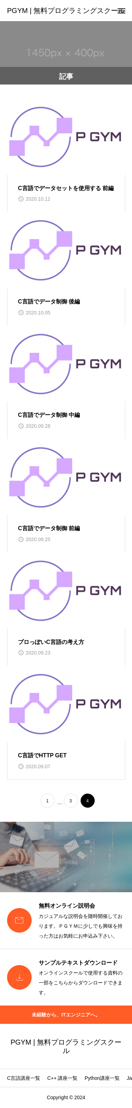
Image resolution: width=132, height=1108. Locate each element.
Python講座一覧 (102, 1078)
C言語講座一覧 (23, 1078)
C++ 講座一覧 (62, 1078)
